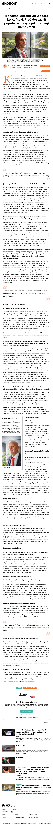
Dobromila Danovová (16, 819)
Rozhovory (23, 8)
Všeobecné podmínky (19, 817)
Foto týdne (20, 758)
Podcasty (36, 8)
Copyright (4, 806)
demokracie (6, 70)
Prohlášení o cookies (33, 814)
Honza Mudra (13, 62)
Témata (17, 8)
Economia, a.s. (14, 806)
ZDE (37, 717)
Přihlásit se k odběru (26, 711)
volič (26, 70)
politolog (18, 70)
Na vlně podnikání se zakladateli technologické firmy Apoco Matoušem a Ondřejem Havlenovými (31, 732)
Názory (13, 8)
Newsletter (17, 815)
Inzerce (3, 819)
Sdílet (19, 687)
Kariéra (16, 814)
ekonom (22, 70)
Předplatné (4, 817)
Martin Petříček (12, 65)
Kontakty (4, 814)
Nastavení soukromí (32, 815)
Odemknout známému (31, 687)
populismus (12, 70)
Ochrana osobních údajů (33, 817)
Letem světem (21, 746)
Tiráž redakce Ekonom (6, 815)
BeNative (49, 8)
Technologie (29, 8)
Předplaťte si (35, 3)
